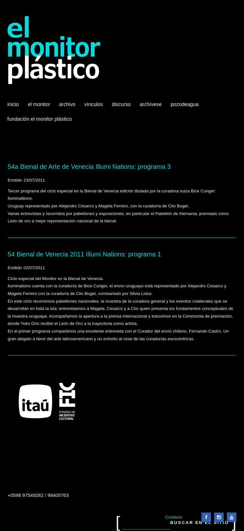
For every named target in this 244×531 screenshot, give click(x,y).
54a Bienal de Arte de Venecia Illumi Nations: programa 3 (89, 166)
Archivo (68, 107)
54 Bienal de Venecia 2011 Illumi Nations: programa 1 (84, 254)
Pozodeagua (185, 107)
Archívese (151, 104)
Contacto (173, 517)
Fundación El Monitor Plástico (39, 119)
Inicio (13, 104)
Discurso (121, 104)
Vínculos (94, 107)
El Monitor (39, 107)
